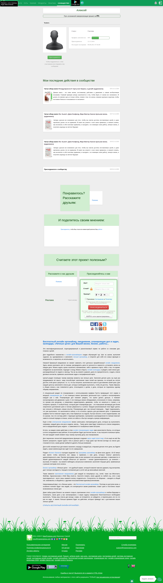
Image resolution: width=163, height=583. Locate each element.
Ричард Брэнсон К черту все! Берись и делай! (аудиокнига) (81, 89)
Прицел (66, 556)
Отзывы (65, 551)
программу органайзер (87, 453)
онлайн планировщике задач (83, 430)
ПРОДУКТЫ (42, 3)
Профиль (47, 23)
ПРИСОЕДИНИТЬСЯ (98, 307)
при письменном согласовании (108, 577)
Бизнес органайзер (49, 468)
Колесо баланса (55, 453)
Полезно (95, 200)
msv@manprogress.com (42, 539)
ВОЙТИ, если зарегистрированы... (98, 316)
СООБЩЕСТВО (63, 3)
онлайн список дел (47, 560)
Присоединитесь (54, 57)
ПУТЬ (26, 3)
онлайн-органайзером (74, 355)
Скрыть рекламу (72, 300)
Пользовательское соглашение (38, 545)
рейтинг (100, 229)
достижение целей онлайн (42, 558)
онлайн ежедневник (112, 363)
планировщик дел (56, 395)
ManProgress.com (49, 536)
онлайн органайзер (60, 558)
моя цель (84, 556)
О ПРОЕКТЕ (17, 3)
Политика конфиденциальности (39, 548)
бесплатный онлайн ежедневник (80, 558)
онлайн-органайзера (97, 492)
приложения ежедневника (64, 474)
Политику (108, 299)
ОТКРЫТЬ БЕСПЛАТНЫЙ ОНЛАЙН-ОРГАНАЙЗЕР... (61, 505)
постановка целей (109, 556)
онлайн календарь (93, 370)
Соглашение (99, 299)
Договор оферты (33, 551)
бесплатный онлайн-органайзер (87, 484)
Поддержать (80, 545)
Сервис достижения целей (52, 556)
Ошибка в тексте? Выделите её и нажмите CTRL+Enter (81, 573)
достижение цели (95, 556)
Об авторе (66, 548)
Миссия (64, 545)
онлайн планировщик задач (118, 558)
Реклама (79, 551)
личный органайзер (80, 357)
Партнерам (80, 548)
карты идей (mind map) (95, 438)
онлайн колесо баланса (64, 560)
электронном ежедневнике (61, 422)
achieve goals (75, 556)
